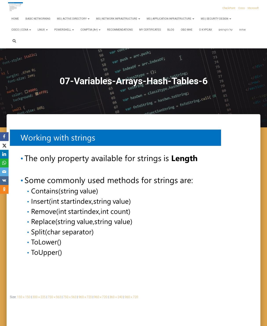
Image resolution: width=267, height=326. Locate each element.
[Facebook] (4, 136)
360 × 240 (116, 297)
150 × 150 (23, 297)
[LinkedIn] (4, 154)
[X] (4, 145)
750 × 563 (54, 297)
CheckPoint (228, 8)
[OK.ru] (4, 189)
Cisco (241, 8)
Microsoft (253, 8)
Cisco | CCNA (21, 29)
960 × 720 (85, 297)
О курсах (205, 29)
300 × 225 (39, 297)
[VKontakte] (4, 180)
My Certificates (150, 29)
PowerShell (64, 29)
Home (15, 18)
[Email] (4, 171)
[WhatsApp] (4, 163)
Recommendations (120, 29)
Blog (170, 29)
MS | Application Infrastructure (170, 18)
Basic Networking (38, 18)
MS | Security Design (216, 18)
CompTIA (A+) (90, 29)
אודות (242, 29)
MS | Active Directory (73, 18)
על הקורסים (226, 29)
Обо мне (186, 29)
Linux (43, 29)
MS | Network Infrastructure (118, 18)
